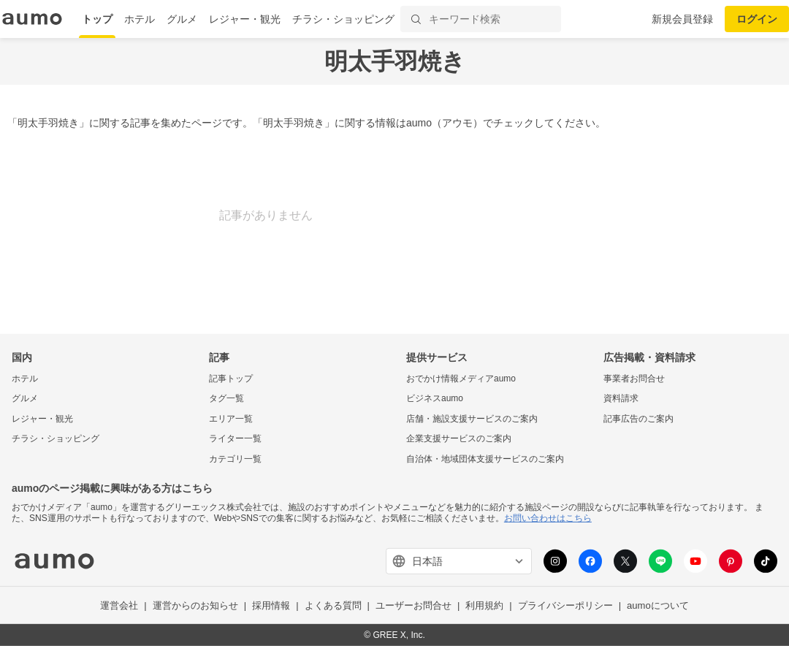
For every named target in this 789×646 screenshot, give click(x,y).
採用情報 (271, 605)
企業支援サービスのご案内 (458, 438)
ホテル (139, 19)
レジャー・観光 (245, 19)
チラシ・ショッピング (343, 19)
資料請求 (621, 398)
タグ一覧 (226, 398)
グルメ (182, 19)
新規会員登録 (682, 19)
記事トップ (231, 378)
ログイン (756, 19)
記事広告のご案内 (638, 419)
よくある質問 (333, 605)
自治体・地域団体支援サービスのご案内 (485, 459)
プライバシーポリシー (565, 605)
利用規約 (484, 605)
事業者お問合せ (634, 378)
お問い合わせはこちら (548, 518)
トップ (97, 19)
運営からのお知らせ (195, 605)
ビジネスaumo (434, 398)
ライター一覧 (235, 438)
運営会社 (119, 605)
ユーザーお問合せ (413, 605)
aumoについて (658, 605)
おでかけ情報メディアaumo (461, 378)
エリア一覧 (231, 419)
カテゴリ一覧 (235, 459)
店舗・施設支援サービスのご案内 (472, 419)
